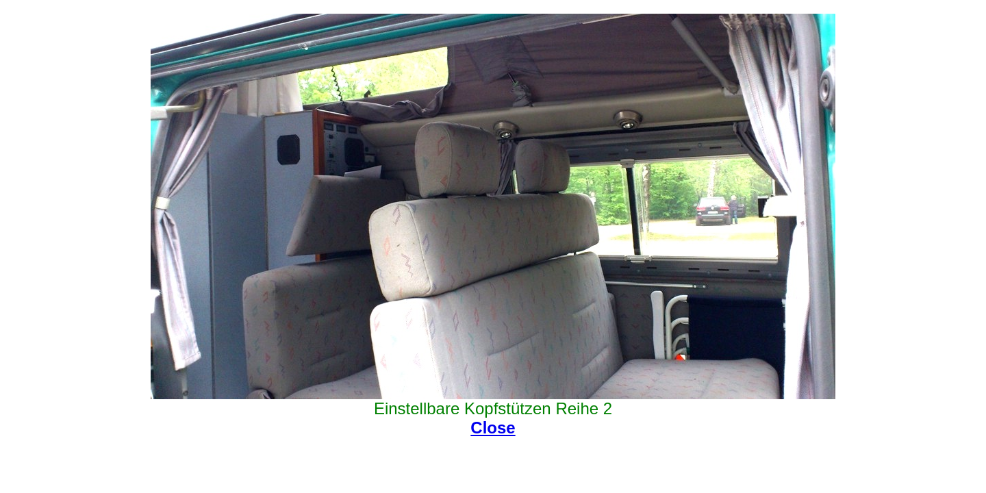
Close (492, 427)
